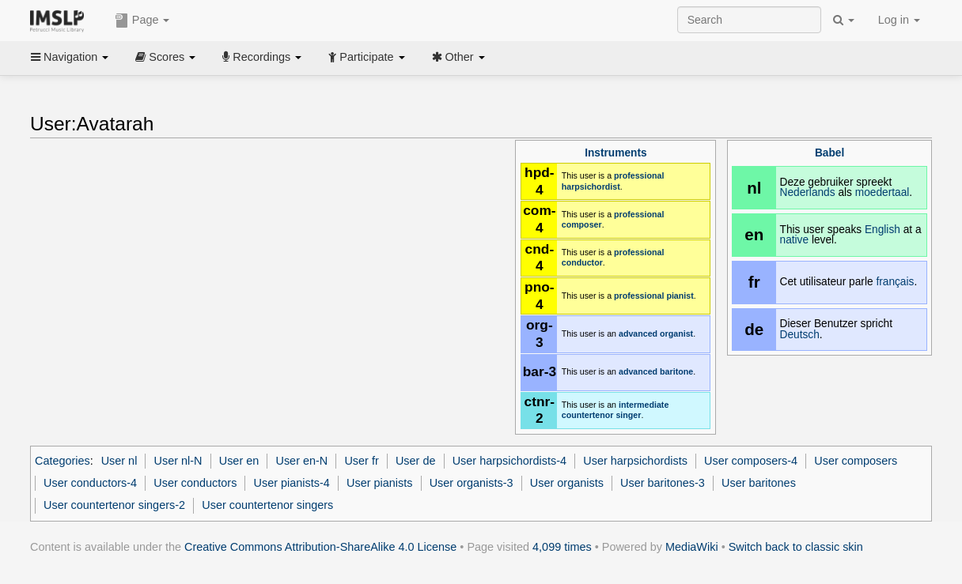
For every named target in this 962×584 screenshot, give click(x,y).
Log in (899, 19)
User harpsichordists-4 (509, 460)
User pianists (379, 483)
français (895, 282)
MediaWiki (691, 547)
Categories (62, 460)
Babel (829, 153)
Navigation (69, 57)
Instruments (615, 153)
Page (142, 20)
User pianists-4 (292, 483)
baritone (676, 371)
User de (416, 460)
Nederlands (807, 192)
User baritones (759, 483)
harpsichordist (591, 186)
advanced (638, 333)
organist (676, 333)
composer (582, 224)
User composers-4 (750, 460)
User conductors (195, 483)
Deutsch (800, 335)
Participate (366, 57)
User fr (361, 460)
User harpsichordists (635, 460)
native (794, 240)
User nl (119, 460)
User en (239, 460)
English (882, 229)
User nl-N (178, 460)
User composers (855, 460)
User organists (567, 483)
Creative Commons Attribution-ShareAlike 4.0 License (320, 547)
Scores (165, 57)
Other (458, 57)
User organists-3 (471, 483)
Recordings (261, 57)
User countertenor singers (267, 505)
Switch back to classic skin (796, 547)
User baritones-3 (662, 483)
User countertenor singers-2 (114, 505)
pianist (679, 295)
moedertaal (882, 192)
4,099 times (562, 547)
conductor (582, 262)
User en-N (301, 460)
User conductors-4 (90, 483)
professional (639, 175)
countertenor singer (602, 415)
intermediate (643, 404)
